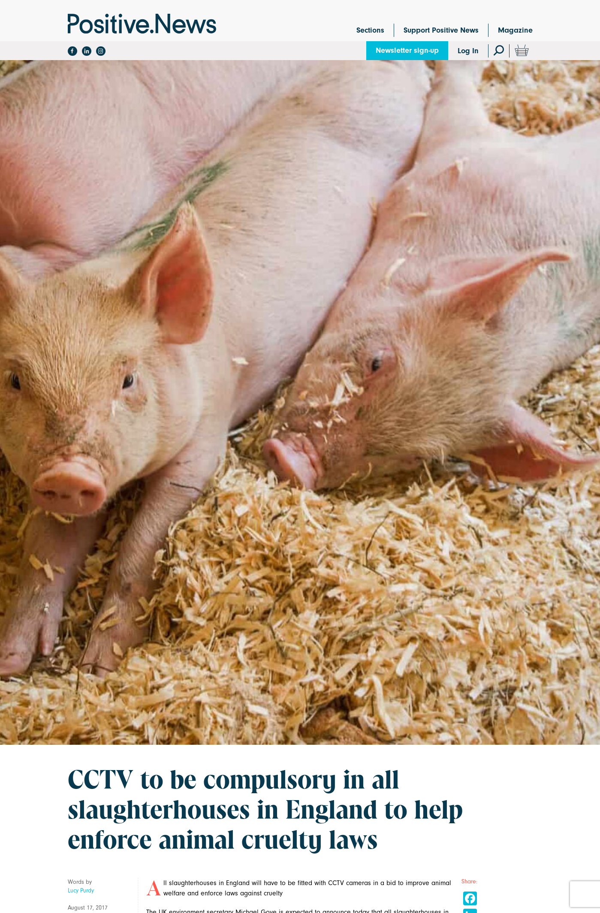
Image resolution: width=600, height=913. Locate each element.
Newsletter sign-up (407, 50)
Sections (370, 30)
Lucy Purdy (81, 890)
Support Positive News (441, 30)
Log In (468, 50)
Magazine (515, 30)
